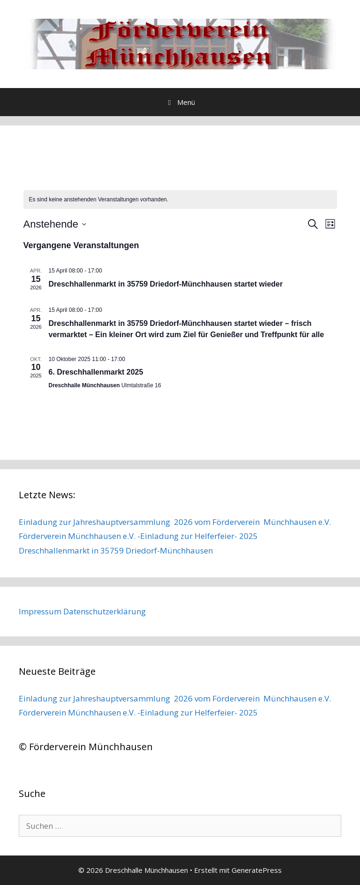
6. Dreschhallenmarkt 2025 (96, 372)
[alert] (180, 199)
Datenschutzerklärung (104, 611)
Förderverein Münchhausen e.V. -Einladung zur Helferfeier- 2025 (138, 536)
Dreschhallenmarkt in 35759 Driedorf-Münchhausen (116, 550)
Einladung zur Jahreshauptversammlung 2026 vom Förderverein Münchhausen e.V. (175, 521)
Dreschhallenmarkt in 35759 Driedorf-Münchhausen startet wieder (166, 284)
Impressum (40, 611)
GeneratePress (257, 870)
